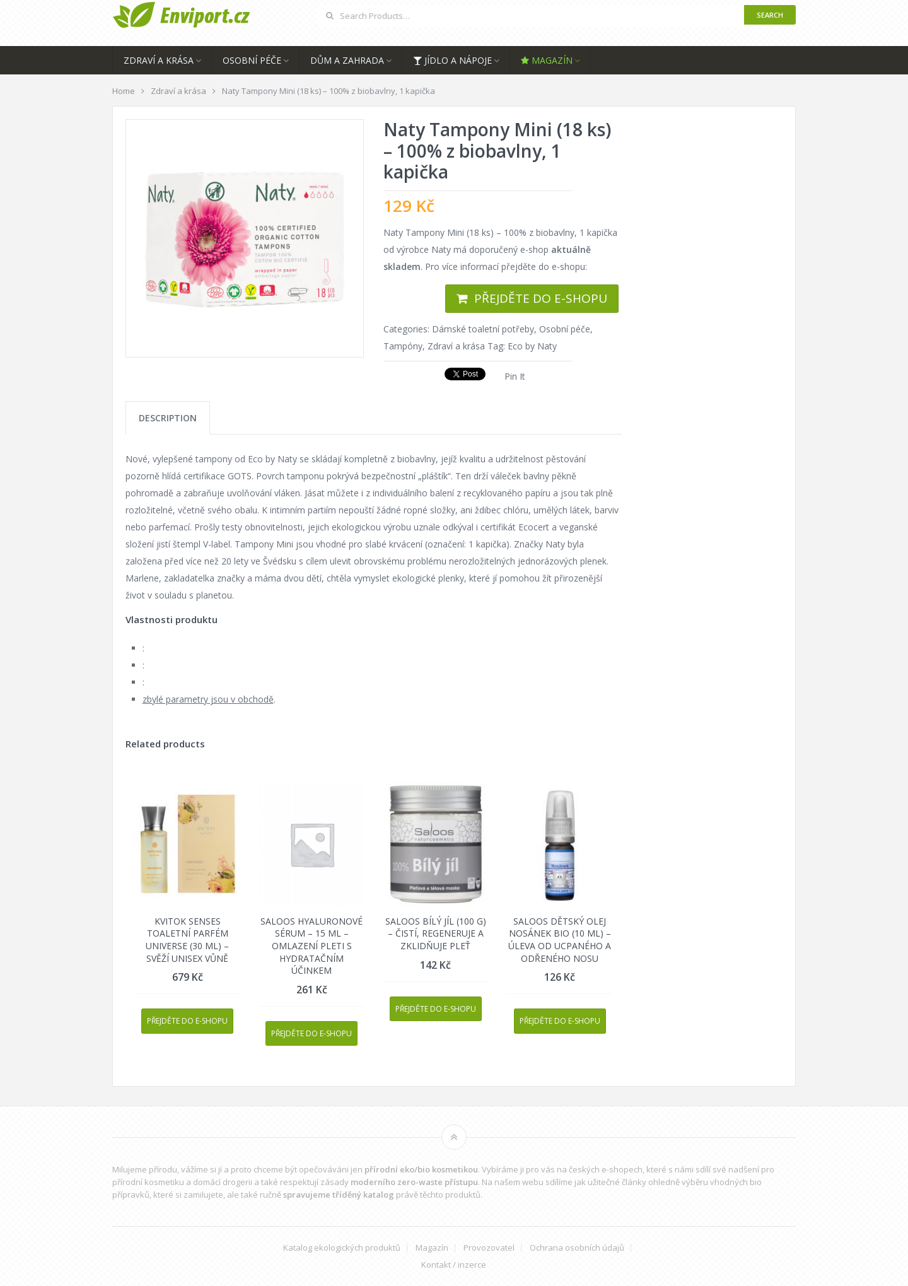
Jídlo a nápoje (452, 60)
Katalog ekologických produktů (341, 1248)
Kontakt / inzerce (453, 1265)
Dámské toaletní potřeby (483, 329)
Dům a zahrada (347, 60)
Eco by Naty (532, 346)
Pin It (514, 376)
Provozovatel (489, 1248)
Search (770, 15)
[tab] (167, 418)
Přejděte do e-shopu (540, 298)
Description (168, 418)
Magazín (547, 60)
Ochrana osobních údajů (577, 1248)
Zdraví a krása (159, 60)
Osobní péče (252, 60)
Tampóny (402, 346)
